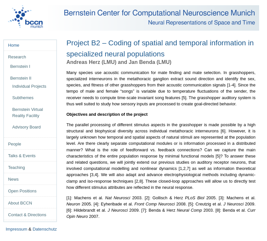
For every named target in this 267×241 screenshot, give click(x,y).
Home (13, 45)
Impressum (16, 229)
